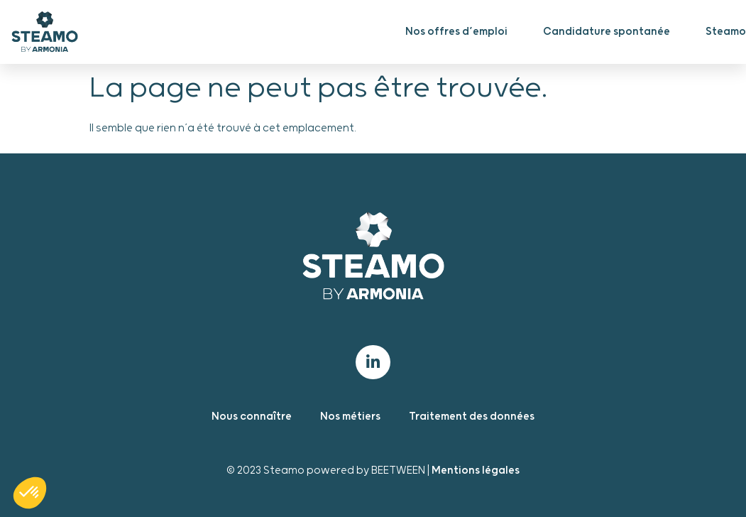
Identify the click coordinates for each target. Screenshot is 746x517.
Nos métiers (350, 416)
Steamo (726, 32)
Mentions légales (476, 470)
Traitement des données (471, 416)
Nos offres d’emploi (456, 32)
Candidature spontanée (606, 32)
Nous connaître (252, 416)
